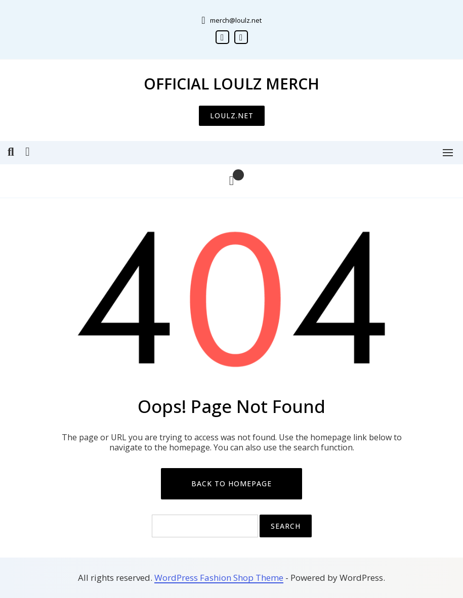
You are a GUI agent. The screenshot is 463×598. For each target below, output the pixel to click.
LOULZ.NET (232, 115)
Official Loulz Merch (231, 83)
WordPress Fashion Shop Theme (218, 577)
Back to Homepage (231, 483)
